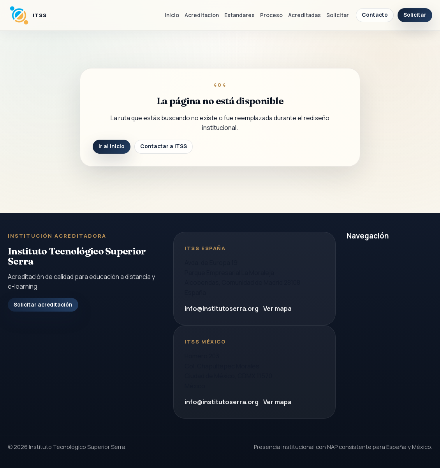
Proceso (271, 15)
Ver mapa (277, 308)
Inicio (172, 15)
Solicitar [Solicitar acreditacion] (414, 14)
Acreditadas (304, 15)
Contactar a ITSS (163, 146)
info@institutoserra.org (222, 308)
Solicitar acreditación (43, 304)
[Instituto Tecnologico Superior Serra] (27, 15)
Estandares (239, 15)
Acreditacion (202, 15)
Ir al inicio (112, 146)
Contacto (375, 14)
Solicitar (337, 15)
